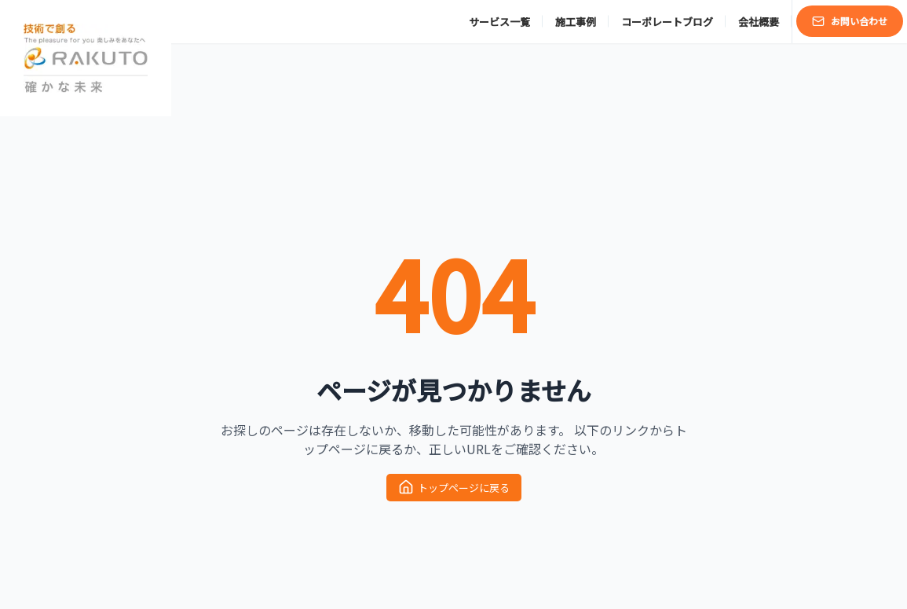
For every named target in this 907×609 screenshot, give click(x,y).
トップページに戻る (454, 487)
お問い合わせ (849, 21)
